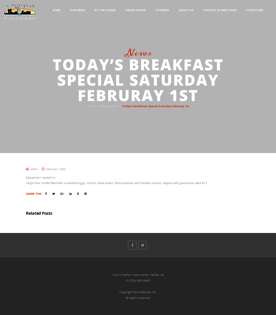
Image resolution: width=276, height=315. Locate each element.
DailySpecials (108, 106)
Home (91, 106)
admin (34, 169)
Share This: (34, 194)
